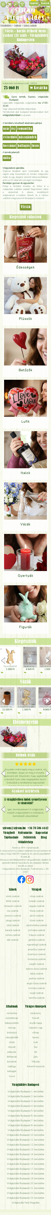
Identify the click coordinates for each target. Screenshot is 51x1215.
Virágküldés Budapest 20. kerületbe (25, 1183)
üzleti (12, 1042)
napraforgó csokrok (36, 944)
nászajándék (28, 137)
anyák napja (36, 1023)
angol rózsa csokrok (37, 983)
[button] (48, 661)
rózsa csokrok (36, 896)
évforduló (10, 137)
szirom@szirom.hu (14, 828)
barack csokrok (12, 930)
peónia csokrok (36, 978)
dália (7, 158)
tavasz (35, 1037)
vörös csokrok (13, 896)
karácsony (35, 1013)
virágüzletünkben (12, 115)
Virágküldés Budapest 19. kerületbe (25, 1178)
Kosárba (38, 88)
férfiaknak (12, 1056)
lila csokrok (12, 910)
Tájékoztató (11, 837)
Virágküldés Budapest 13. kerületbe (25, 1149)
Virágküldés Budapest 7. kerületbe (26, 1120)
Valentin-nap (35, 1027)
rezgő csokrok (37, 993)
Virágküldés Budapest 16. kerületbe (25, 1164)
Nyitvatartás (25, 832)
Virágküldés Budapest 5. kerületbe (26, 1110)
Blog (44, 837)
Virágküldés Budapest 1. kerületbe (26, 1091)
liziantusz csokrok (37, 954)
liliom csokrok (37, 920)
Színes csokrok (30, 26)
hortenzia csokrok (37, 959)
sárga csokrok (13, 920)
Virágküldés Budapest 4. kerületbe (26, 1106)
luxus (35, 146)
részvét (12, 1047)
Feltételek (29, 837)
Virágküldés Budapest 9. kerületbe (26, 1130)
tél (35, 1052)
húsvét (35, 1018)
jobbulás (11, 1052)
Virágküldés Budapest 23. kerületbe (25, 1197)
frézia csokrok (37, 910)
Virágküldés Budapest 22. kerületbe (25, 1193)
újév (35, 1056)
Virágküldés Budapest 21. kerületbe (25, 1188)
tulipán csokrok (36, 901)
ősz (13, 129)
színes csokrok (12, 935)
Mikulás (36, 1061)
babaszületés (12, 1023)
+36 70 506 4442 (37, 828)
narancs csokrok (13, 915)
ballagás (24, 146)
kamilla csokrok (36, 997)
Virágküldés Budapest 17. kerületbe (25, 1168)
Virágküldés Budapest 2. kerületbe (26, 1096)
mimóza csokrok (36, 988)
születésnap (12, 1018)
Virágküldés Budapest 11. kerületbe (25, 1139)
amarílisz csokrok (36, 949)
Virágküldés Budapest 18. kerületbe (25, 1173)
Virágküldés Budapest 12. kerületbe (25, 1144)
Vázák (25, 681)
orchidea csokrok (36, 930)
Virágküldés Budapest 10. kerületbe (25, 1135)
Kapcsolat (41, 832)
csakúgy (12, 1066)
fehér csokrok (12, 901)
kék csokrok (12, 939)
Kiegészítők (25, 641)
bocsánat (9, 146)
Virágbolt (9, 832)
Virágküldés (5, 26)
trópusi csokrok (36, 935)
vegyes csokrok (36, 906)
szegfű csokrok (36, 964)
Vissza (25, 207)
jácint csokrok (37, 915)
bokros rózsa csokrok (36, 968)
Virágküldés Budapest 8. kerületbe (26, 1125)
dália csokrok (36, 973)
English (34, 3)
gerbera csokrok (37, 939)
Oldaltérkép (25, 842)
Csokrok (17, 26)
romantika (24, 129)
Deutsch (45, 3)
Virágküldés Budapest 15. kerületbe (25, 1159)
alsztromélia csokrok (36, 925)
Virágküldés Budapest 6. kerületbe (26, 1115)
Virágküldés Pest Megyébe (25, 1202)
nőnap (35, 1032)
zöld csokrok (13, 925)
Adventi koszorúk (36, 1066)
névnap (12, 1027)
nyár (6, 129)
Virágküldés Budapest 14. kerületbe (25, 1154)
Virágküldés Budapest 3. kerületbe (26, 1101)
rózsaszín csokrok (13, 906)
